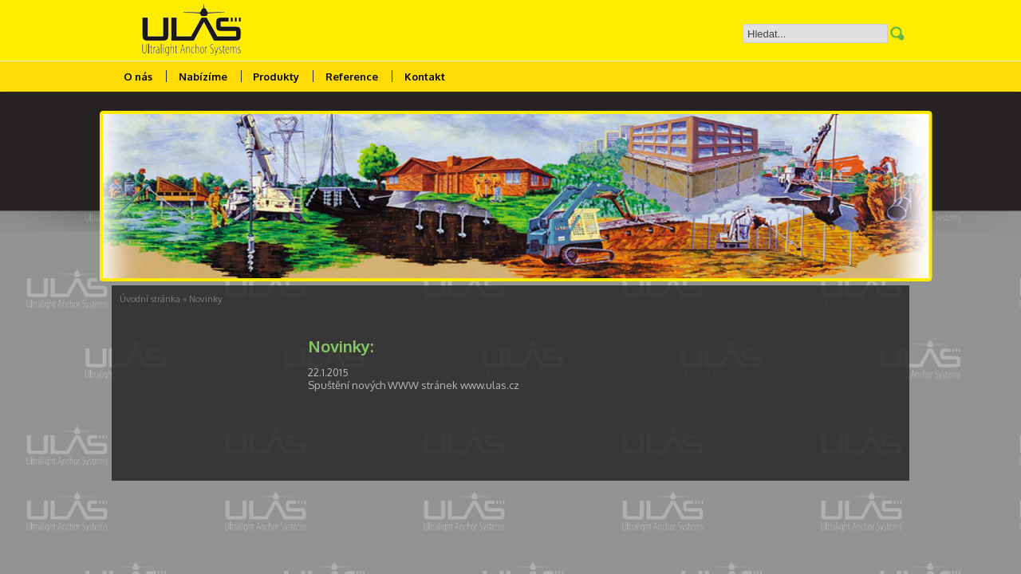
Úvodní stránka (150, 299)
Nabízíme (203, 76)
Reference (351, 76)
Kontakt (424, 76)
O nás (138, 76)
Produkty (276, 76)
